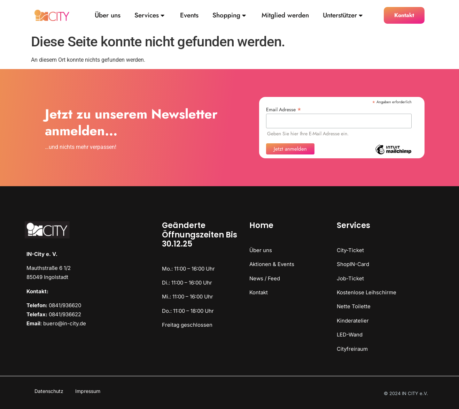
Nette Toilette (354, 306)
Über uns (107, 15)
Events (189, 15)
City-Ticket (350, 250)
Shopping (229, 15)
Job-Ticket (350, 278)
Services (149, 15)
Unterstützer (343, 15)
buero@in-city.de (64, 323)
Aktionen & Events (271, 264)
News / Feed (264, 278)
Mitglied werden (285, 15)
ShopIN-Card (353, 264)
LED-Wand (350, 334)
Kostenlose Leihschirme (366, 292)
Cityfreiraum (352, 349)
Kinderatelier (353, 320)
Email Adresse (283, 109)
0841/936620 (65, 305)
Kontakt (258, 292)
